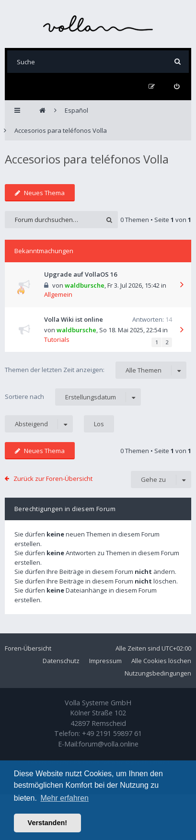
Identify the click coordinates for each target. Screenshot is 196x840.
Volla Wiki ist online (73, 319)
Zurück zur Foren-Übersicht (52, 478)
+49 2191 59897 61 (112, 733)
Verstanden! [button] (47, 823)
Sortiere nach (73, 397)
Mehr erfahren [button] (64, 798)
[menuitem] (176, 86)
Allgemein (58, 294)
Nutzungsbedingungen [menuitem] (158, 673)
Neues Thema (40, 192)
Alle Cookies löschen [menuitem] (161, 660)
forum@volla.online (108, 743)
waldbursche (84, 285)
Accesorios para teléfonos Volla (87, 159)
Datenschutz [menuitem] (61, 660)
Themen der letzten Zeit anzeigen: (95, 370)
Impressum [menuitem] (105, 660)
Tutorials (56, 339)
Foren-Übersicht (28, 648)
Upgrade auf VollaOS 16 (80, 274)
